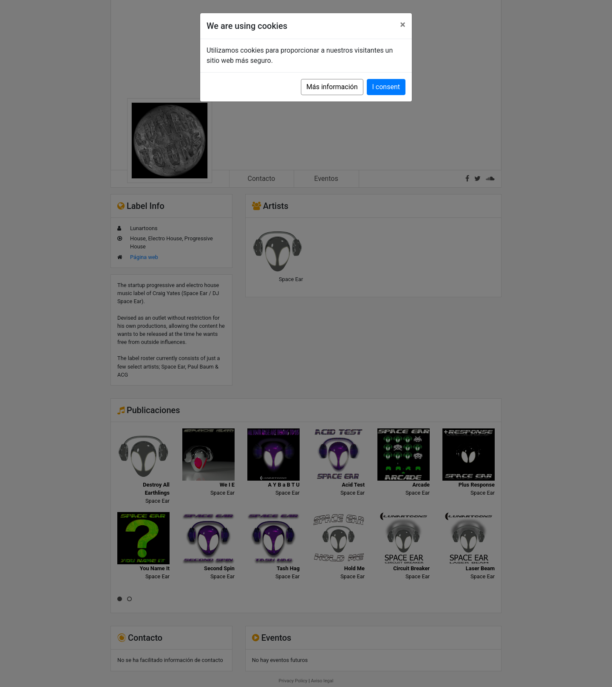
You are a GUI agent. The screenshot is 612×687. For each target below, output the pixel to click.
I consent (386, 87)
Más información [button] (332, 87)
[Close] (403, 24)
